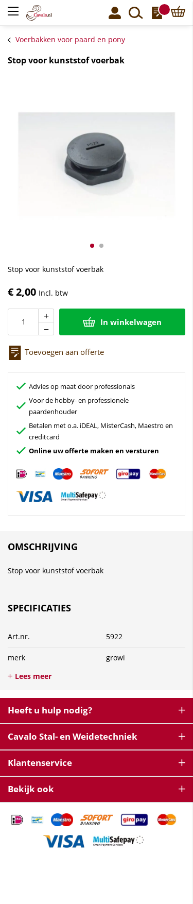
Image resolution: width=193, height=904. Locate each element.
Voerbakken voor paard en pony (70, 39)
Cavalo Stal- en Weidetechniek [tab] (72, 736)
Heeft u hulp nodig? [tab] (50, 710)
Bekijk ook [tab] (31, 789)
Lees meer (33, 676)
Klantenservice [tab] (40, 763)
